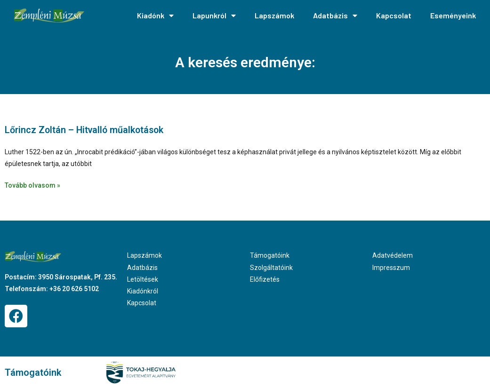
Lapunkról (214, 15)
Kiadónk (155, 15)
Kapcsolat (393, 15)
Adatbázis (335, 15)
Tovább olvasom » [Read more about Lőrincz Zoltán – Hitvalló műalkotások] (32, 185)
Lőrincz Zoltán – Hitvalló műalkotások (86, 129)
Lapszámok (274, 15)
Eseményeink (453, 15)
